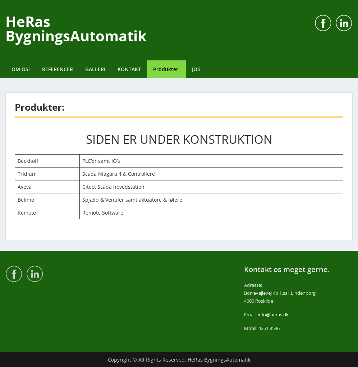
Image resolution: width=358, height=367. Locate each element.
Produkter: (166, 69)
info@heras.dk (273, 314)
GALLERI (95, 69)
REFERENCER (57, 69)
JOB (196, 69)
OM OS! (21, 69)
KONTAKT (129, 69)
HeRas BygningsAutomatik (76, 29)
